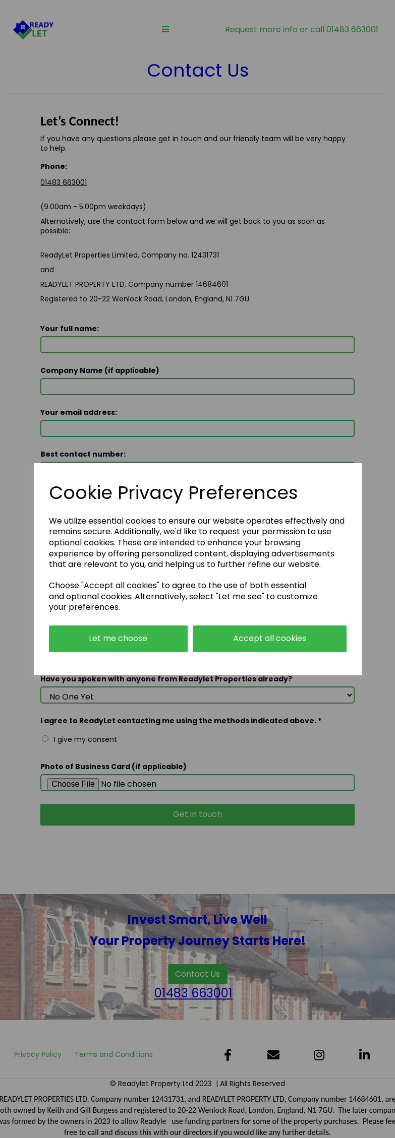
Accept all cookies (269, 638)
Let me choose (118, 638)
